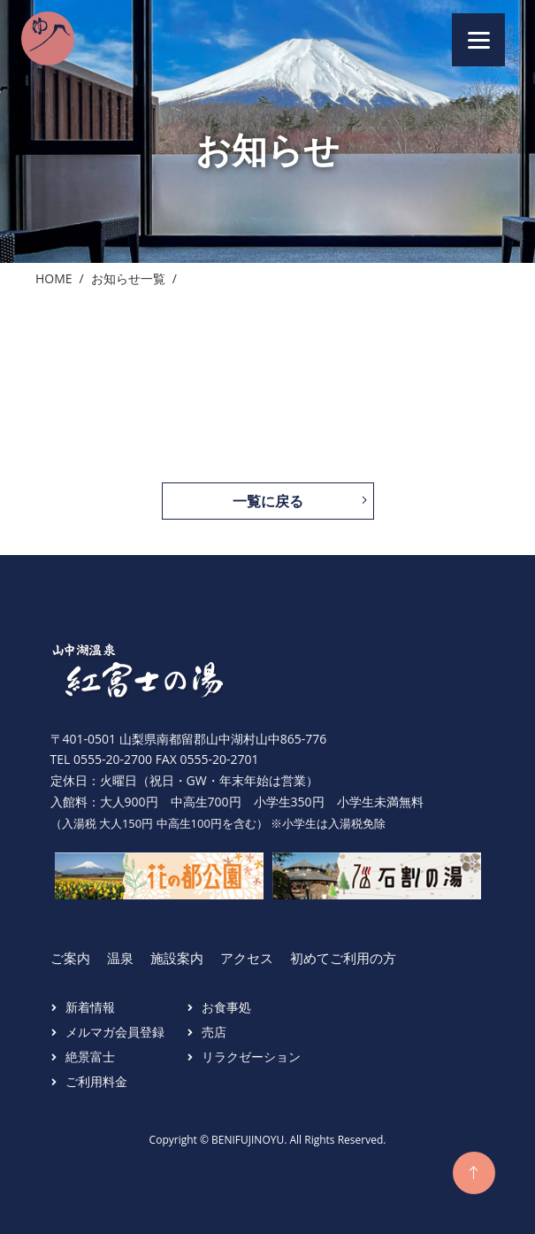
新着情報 (90, 1007)
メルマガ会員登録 (114, 1031)
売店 (214, 1031)
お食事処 (226, 1007)
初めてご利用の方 (343, 958)
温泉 (120, 958)
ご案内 (70, 958)
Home (54, 278)
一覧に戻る (268, 501)
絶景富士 (90, 1056)
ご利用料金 (96, 1081)
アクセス (246, 958)
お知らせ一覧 (128, 278)
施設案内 (176, 958)
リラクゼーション (251, 1056)
